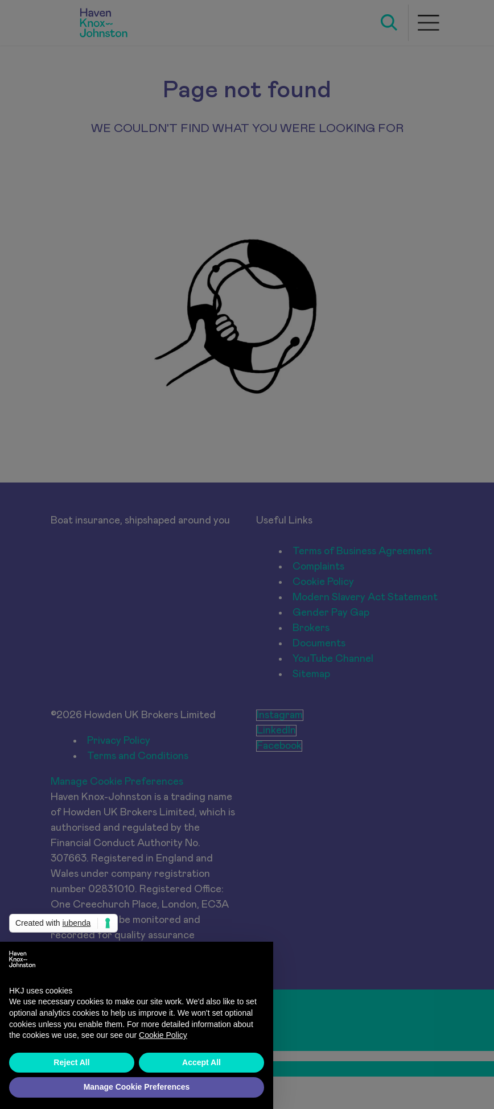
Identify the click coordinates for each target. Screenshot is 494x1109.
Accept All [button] (201, 1062)
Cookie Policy (163, 1035)
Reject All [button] (71, 1062)
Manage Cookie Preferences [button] (137, 1086)
